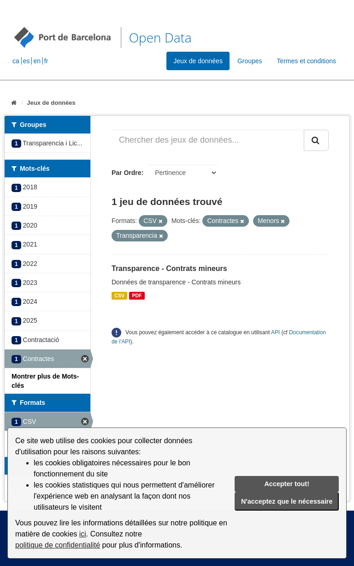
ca (15, 61)
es (26, 61)
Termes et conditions (306, 61)
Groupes (249, 61)
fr (46, 61)
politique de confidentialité (57, 545)
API (275, 332)
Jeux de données (198, 61)
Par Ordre (127, 172)
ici (82, 534)
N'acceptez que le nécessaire (287, 501)
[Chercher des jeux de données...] (208, 140)
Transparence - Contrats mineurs (169, 268)
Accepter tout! (286, 484)
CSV (119, 295)
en (37, 61)
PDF (137, 295)
